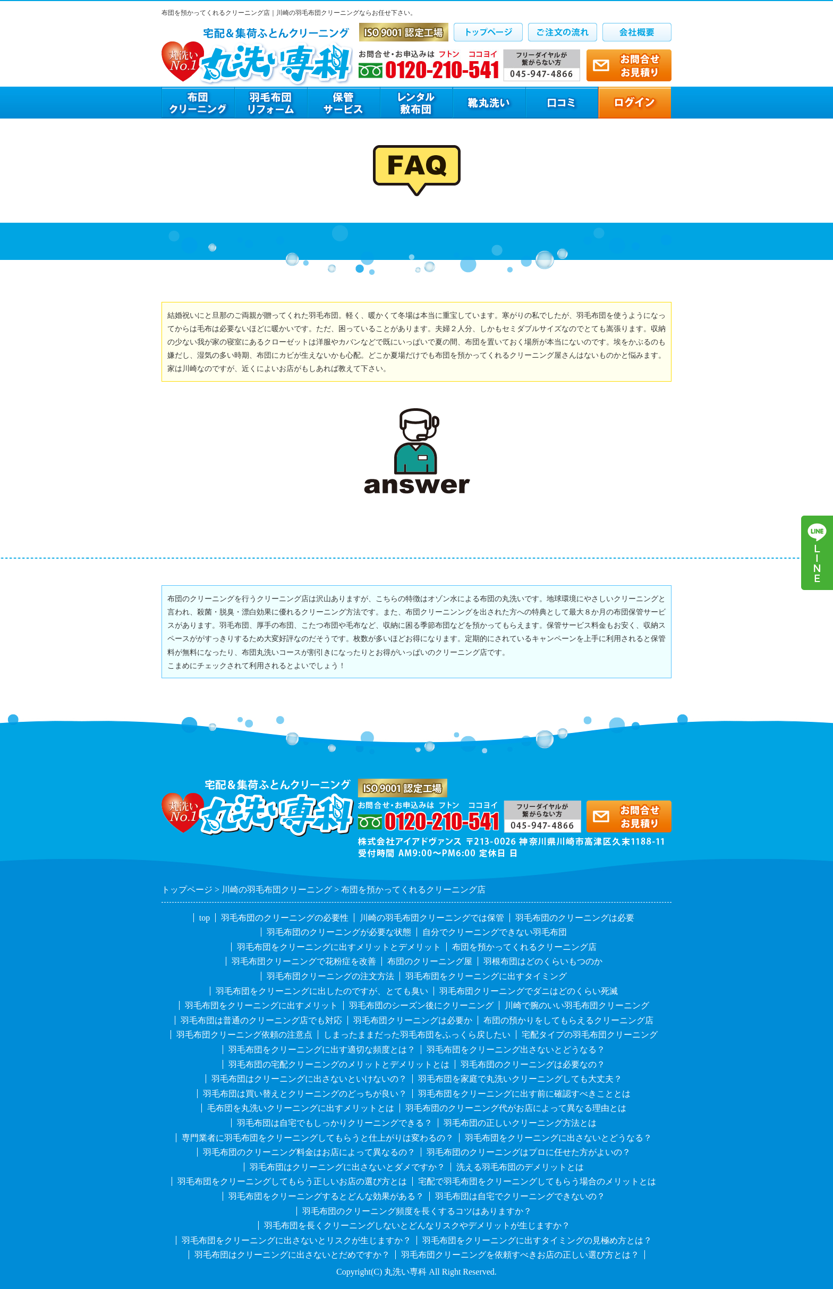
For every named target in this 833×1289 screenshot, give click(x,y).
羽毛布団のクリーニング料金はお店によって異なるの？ (309, 1152)
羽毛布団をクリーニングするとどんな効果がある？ (326, 1196)
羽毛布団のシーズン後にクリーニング (421, 1005)
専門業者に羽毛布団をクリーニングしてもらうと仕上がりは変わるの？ (318, 1137)
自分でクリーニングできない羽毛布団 (494, 932)
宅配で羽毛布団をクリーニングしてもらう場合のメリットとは (537, 1181)
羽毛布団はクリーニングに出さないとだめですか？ (292, 1254)
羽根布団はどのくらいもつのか (542, 961)
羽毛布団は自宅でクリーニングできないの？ (520, 1196)
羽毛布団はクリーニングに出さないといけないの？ (309, 1078)
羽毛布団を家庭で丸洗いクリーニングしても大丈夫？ (520, 1078)
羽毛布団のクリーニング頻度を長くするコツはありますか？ (417, 1211)
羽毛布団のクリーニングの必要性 (284, 917)
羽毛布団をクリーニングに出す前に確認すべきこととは (524, 1093)
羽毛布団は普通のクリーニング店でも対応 (261, 1020)
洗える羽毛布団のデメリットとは (520, 1167)
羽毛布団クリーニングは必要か (412, 1020)
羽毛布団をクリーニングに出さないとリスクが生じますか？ (296, 1240)
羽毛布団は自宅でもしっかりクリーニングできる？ (334, 1122)
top (204, 917)
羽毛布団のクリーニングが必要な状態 (339, 932)
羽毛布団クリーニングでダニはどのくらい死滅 (528, 991)
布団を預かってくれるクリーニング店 (524, 946)
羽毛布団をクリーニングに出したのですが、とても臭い (322, 991)
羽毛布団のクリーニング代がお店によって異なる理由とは (515, 1108)
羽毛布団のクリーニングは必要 (574, 917)
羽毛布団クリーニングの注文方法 (330, 976)
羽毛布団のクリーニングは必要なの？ (533, 1064)
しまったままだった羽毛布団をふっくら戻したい (417, 1034)
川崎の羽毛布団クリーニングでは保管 (432, 917)
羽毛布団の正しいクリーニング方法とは (520, 1122)
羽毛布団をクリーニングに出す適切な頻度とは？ (321, 1049)
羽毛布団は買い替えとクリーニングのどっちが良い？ (305, 1093)
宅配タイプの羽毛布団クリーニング (590, 1034)
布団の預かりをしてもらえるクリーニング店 (568, 1020)
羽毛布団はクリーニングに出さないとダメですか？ (347, 1167)
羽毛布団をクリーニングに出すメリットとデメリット (339, 946)
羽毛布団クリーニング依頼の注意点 (244, 1034)
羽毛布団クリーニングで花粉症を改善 (304, 961)
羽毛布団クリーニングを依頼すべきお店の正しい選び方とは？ (520, 1254)
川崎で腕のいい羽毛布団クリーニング (577, 1005)
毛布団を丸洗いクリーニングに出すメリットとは (300, 1108)
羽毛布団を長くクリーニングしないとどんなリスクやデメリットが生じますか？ (417, 1225)
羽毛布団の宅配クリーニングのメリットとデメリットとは (338, 1064)
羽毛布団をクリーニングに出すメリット (261, 1005)
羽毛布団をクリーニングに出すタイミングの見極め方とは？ (537, 1240)
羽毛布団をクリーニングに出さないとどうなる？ (558, 1137)
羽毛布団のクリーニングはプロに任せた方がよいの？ (529, 1152)
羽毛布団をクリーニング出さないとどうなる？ (516, 1049)
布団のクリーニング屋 (429, 961)
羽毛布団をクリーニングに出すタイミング (486, 976)
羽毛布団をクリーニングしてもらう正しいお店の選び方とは (292, 1181)
